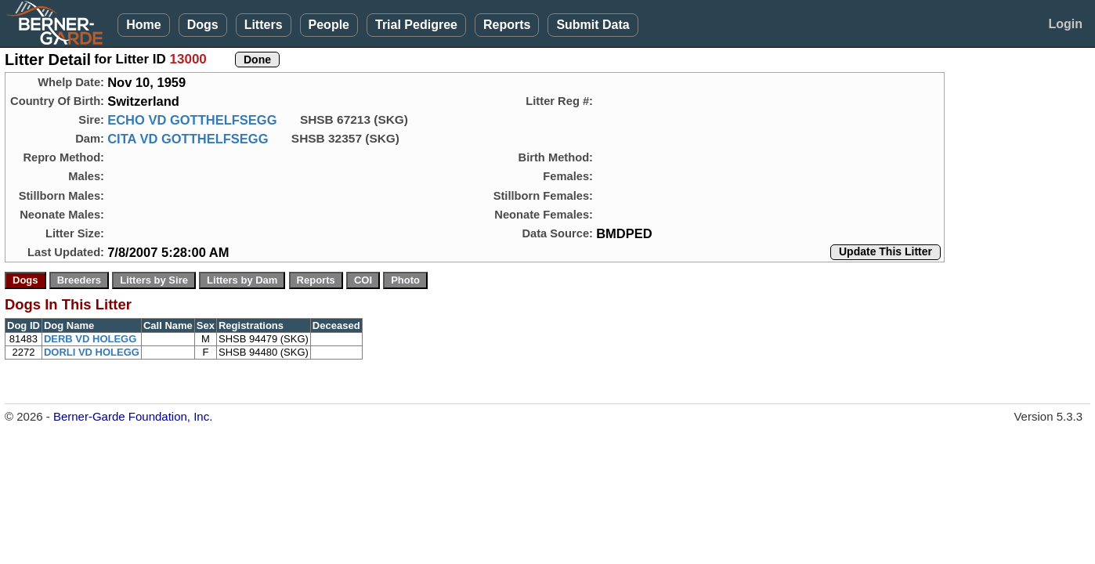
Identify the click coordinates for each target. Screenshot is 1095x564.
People (329, 24)
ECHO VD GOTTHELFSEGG (191, 120)
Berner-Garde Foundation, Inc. (132, 416)
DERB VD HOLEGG (90, 339)
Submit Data (592, 24)
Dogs (203, 24)
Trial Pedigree (416, 24)
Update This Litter (885, 251)
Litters (263, 24)
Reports (506, 24)
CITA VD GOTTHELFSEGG (187, 139)
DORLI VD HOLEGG (91, 352)
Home (143, 24)
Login (1065, 24)
